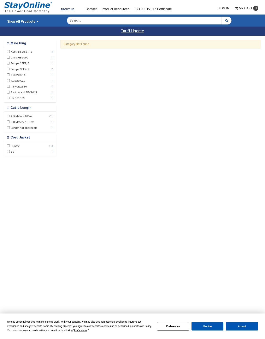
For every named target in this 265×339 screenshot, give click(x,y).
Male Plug (18, 43)
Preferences (173, 326)
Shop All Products (21, 21)
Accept (242, 326)
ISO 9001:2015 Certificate (153, 9)
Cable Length (20, 107)
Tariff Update (132, 31)
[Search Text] (144, 20)
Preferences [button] (80, 330)
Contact (91, 9)
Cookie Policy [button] (143, 326)
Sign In (223, 8)
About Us (67, 9)
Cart (246, 8)
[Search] (226, 20)
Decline (207, 326)
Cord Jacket (20, 137)
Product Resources (116, 9)
